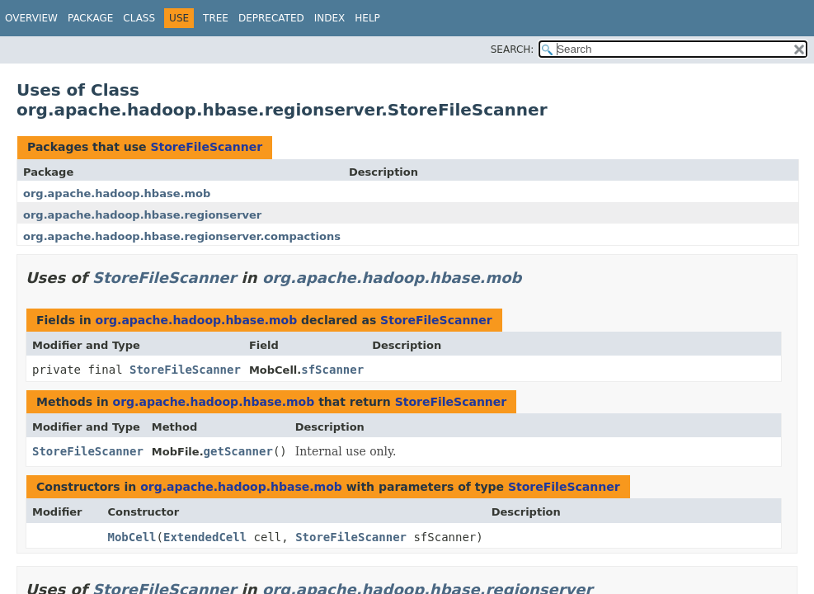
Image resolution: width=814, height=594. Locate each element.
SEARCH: (512, 49)
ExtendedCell (205, 537)
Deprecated (271, 18)
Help (367, 18)
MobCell (132, 537)
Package (90, 18)
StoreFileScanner (206, 146)
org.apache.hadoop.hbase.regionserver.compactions (182, 236)
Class (139, 18)
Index (330, 18)
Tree (215, 18)
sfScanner (332, 369)
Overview (31, 18)
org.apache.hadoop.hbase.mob (116, 193)
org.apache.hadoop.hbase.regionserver (142, 215)
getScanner (238, 451)
